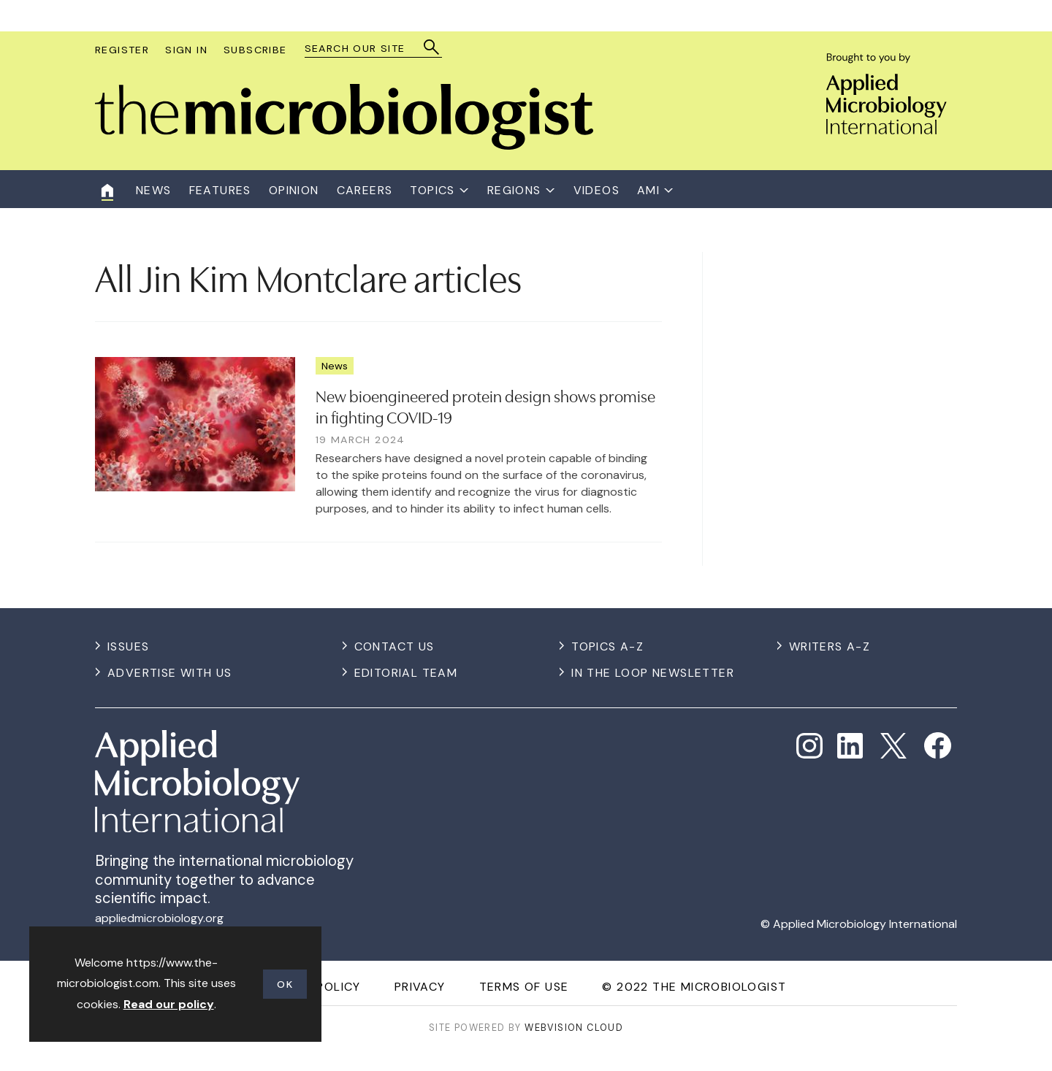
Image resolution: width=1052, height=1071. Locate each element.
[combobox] (366, 48)
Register (122, 49)
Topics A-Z (607, 646)
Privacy (420, 986)
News (334, 365)
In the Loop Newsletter (652, 672)
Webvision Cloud (574, 1027)
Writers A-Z (829, 646)
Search (432, 47)
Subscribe (255, 49)
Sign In (186, 49)
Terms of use (524, 986)
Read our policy (168, 1004)
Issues (128, 646)
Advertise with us (169, 672)
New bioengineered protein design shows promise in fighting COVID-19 (485, 405)
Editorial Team (406, 672)
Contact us (394, 646)
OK (285, 984)
